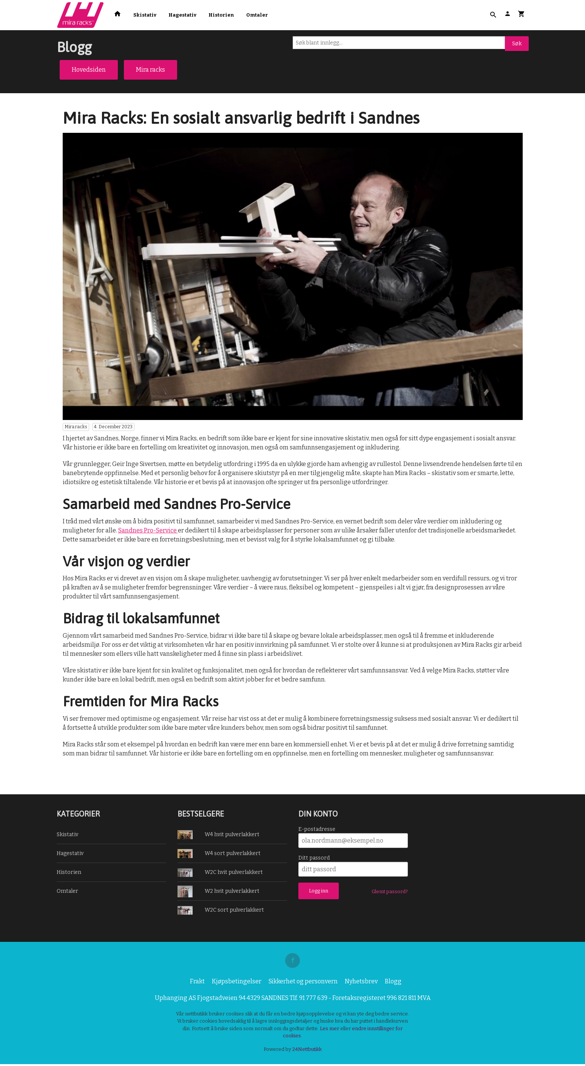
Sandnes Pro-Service (148, 530)
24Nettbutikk (307, 1051)
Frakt (197, 983)
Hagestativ (182, 15)
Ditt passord (314, 858)
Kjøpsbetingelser (236, 983)
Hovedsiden (89, 69)
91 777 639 (313, 999)
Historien (221, 15)
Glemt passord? (390, 891)
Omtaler (257, 15)
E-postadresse (316, 829)
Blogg (393, 983)
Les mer (330, 1030)
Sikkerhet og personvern (303, 983)
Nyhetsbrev (361, 983)
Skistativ (144, 15)
